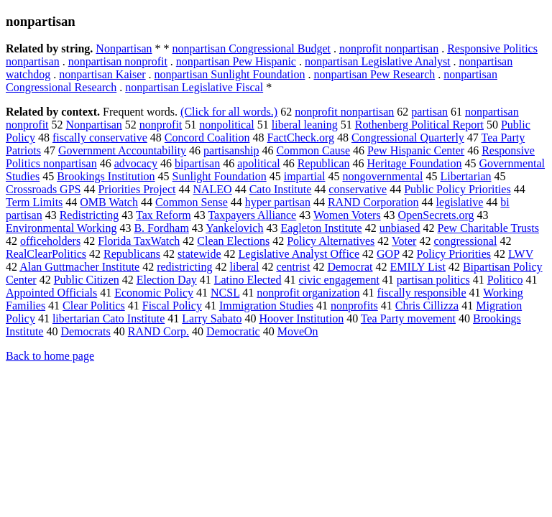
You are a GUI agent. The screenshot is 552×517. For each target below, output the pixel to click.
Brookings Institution (106, 176)
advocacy (135, 163)
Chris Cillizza (427, 305)
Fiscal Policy (172, 305)
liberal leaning (305, 124)
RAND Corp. (158, 331)
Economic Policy (153, 293)
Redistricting (89, 215)
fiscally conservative (99, 137)
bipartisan (197, 163)
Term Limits (34, 202)
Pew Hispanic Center (415, 150)
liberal (244, 267)
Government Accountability (122, 150)
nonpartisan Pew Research (374, 74)
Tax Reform (163, 215)
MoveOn (297, 331)
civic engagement (338, 280)
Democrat (349, 267)
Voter (404, 241)
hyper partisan (277, 202)
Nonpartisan (124, 48)
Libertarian (465, 176)
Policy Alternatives (330, 241)
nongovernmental (382, 176)
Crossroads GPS (43, 189)
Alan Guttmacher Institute (79, 267)
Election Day (167, 280)
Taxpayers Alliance (252, 215)
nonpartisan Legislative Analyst (378, 61)
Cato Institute (280, 189)
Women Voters (347, 215)
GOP (388, 254)
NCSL (225, 293)
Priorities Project (136, 189)
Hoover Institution (301, 318)
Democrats (85, 331)
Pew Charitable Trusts (488, 228)
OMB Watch (109, 202)
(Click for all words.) (228, 112)
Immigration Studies (266, 305)
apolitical (258, 163)
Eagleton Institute (321, 228)
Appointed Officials (51, 293)
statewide (199, 254)
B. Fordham (161, 228)
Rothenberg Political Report (419, 124)
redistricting (184, 267)
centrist (293, 267)
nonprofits (354, 305)
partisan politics (433, 280)
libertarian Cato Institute (108, 318)
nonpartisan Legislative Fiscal (194, 87)
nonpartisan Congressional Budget (251, 48)
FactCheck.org (300, 137)
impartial (305, 176)
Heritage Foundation (414, 163)
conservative (357, 189)
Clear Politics (94, 305)
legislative (460, 202)
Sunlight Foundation (219, 176)
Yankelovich (234, 228)
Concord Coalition (207, 137)
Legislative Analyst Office (299, 254)
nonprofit (161, 124)
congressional (465, 241)
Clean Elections (233, 241)
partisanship (231, 150)
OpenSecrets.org (436, 215)
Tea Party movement (408, 318)
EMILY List (418, 267)
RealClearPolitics (46, 254)
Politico (505, 280)
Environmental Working (61, 228)
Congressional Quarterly (407, 137)
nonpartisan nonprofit (117, 61)
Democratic (233, 331)
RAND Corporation (373, 202)
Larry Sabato (212, 318)
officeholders (50, 241)
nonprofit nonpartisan (388, 48)
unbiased (400, 228)
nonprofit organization (308, 293)
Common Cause (313, 150)
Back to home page (50, 356)
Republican (324, 163)
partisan (429, 112)
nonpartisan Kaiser (102, 74)
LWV (520, 254)
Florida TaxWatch (139, 241)
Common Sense (191, 202)
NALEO (212, 189)
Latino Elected (248, 280)
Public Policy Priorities (457, 189)
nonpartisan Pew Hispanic (236, 61)
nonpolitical (226, 124)
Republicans (132, 254)
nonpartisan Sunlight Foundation (230, 74)
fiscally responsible (421, 293)
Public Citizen (86, 280)
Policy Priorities (453, 254)
